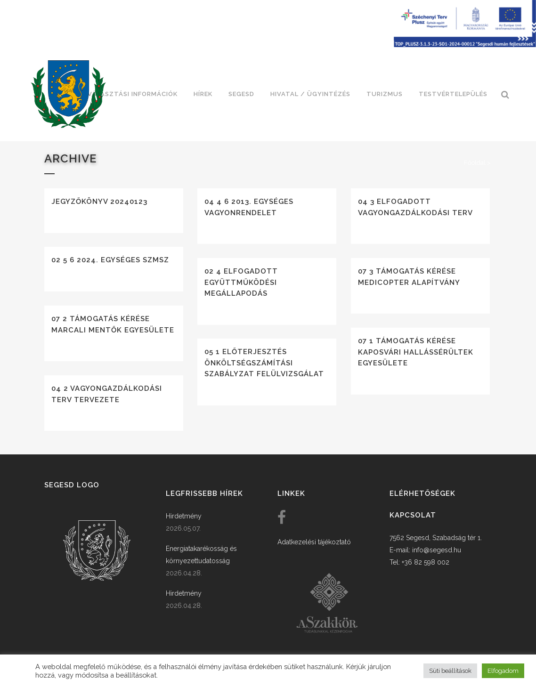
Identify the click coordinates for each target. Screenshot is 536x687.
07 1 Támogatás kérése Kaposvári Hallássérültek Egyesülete (415, 352)
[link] (68, 94)
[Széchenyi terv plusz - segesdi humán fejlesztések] (465, 44)
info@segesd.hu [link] (436, 550)
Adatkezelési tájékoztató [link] (314, 542)
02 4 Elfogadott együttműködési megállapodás (241, 282)
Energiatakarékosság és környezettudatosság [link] (201, 555)
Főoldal (475, 162)
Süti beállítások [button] (450, 670)
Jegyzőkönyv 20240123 (99, 201)
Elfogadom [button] (503, 670)
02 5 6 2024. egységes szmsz (110, 260)
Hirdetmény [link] (184, 516)
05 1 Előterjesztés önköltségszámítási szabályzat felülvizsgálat (264, 363)
